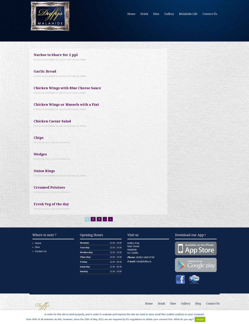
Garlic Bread (45, 71)
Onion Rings (44, 171)
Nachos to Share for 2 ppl (56, 55)
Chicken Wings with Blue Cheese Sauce (67, 88)
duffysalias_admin (76, 60)
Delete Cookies (214, 319)
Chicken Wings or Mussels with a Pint (66, 105)
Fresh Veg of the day (51, 204)
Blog (198, 303)
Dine (156, 14)
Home (131, 14)
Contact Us (209, 14)
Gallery (169, 14)
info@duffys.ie (143, 261)
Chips (39, 138)
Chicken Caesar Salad (52, 121)
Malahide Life (188, 14)
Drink (144, 14)
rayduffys (64, 143)
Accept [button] (200, 319)
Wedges (40, 154)
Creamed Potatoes (49, 187)
